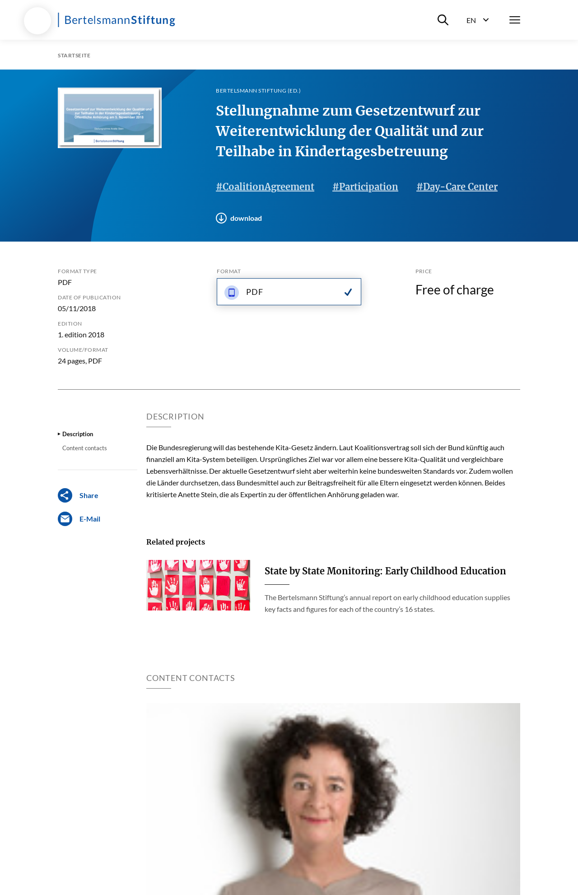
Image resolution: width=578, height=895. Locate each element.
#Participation (365, 186)
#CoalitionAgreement (265, 186)
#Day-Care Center (457, 186)
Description (77, 434)
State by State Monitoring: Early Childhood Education (385, 571)
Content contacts (84, 448)
